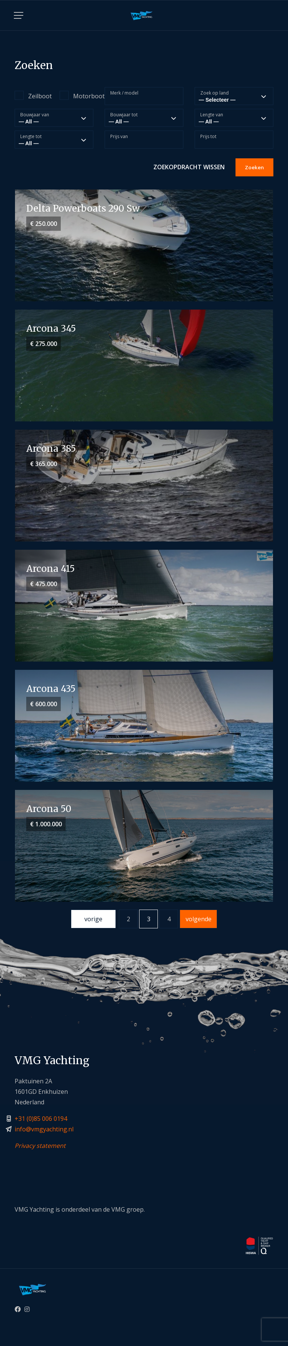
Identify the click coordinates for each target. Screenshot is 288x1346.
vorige (93, 919)
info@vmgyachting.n (43, 1129)
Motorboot (76, 95)
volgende (199, 919)
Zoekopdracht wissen (189, 167)
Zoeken (254, 167)
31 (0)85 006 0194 (42, 1118)
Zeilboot (31, 95)
